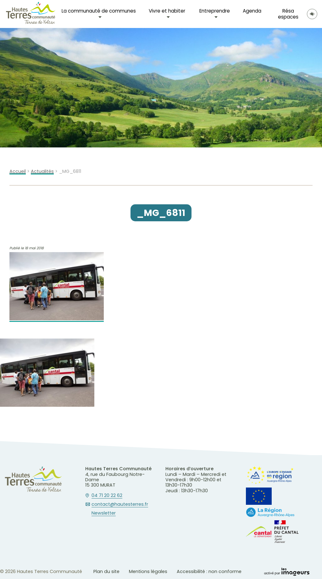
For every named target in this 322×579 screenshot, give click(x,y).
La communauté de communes (99, 11)
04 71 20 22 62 (107, 496)
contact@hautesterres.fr (120, 504)
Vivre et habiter (167, 11)
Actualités (42, 171)
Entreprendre (214, 11)
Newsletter (104, 513)
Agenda (252, 11)
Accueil (17, 171)
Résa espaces (288, 14)
